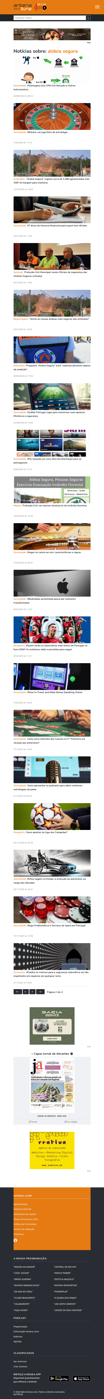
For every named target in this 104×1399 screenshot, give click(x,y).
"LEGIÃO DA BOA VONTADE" (68, 1310)
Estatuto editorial (22, 1209)
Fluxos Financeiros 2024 (26, 1219)
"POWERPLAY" (61, 1291)
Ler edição (71, 1121)
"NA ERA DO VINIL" (23, 1291)
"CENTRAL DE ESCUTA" (65, 1266)
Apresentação (21, 1204)
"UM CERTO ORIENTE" (65, 1303)
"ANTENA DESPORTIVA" (65, 1285)
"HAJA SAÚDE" (21, 1310)
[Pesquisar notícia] (50, 17)
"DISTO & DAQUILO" (64, 1279)
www (33, 1121)
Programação (20, 1326)
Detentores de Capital (25, 1214)
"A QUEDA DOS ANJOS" (65, 1297)
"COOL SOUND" (22, 1273)
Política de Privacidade (25, 1224)
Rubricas (18, 1336)
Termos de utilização (24, 1229)
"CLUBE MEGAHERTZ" (24, 1297)
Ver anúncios (20, 1361)
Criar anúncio (20, 1366)
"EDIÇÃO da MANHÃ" (24, 1266)
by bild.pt (18, 1394)
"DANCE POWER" (62, 1273)
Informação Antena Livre (26, 1331)
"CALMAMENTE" (22, 1303)
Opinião (18, 1341)
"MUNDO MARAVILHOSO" (27, 1285)
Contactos (19, 1234)
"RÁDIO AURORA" (22, 1279)
